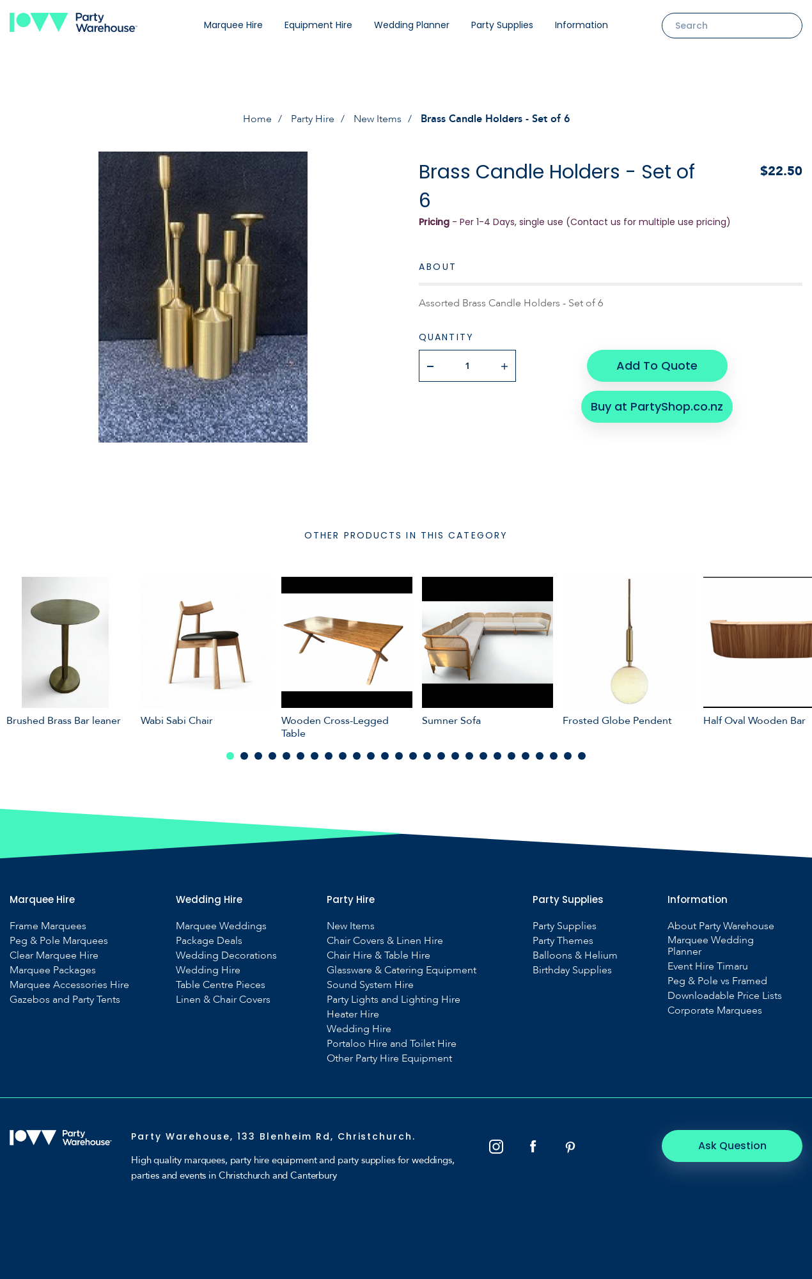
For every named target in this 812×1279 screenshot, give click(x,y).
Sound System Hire (370, 985)
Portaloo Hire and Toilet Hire (392, 1043)
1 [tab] (230, 756)
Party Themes (563, 940)
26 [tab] (582, 756)
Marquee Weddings (221, 926)
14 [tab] (413, 756)
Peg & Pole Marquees (59, 940)
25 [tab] (568, 756)
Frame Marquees (48, 926)
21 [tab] (511, 756)
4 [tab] (272, 756)
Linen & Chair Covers (223, 999)
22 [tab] (525, 756)
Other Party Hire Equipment (389, 1058)
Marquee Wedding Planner (711, 945)
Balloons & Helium (575, 955)
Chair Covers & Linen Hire (385, 940)
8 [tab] (328, 756)
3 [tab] (258, 756)
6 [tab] (300, 756)
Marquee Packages (53, 970)
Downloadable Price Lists (725, 995)
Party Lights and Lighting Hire (393, 999)
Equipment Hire (318, 25)
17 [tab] (455, 756)
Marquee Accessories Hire (69, 985)
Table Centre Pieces (220, 985)
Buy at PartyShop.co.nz (657, 406)
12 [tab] (385, 756)
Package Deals (209, 940)
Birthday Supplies (572, 970)
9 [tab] (343, 756)
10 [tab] (357, 756)
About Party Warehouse (721, 926)
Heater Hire (353, 1014)
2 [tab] (244, 756)
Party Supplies (502, 25)
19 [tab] (483, 756)
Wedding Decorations (226, 955)
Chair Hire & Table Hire (378, 955)
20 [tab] (497, 756)
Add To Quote (657, 365)
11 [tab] (371, 756)
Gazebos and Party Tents (65, 999)
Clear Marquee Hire (54, 955)
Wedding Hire (208, 970)
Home (257, 119)
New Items (378, 119)
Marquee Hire (233, 25)
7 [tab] (314, 756)
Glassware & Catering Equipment (401, 970)
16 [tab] (441, 756)
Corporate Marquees (715, 1010)
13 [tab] (399, 756)
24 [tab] (554, 756)
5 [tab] (286, 756)
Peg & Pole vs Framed (717, 981)
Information (581, 25)
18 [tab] (469, 756)
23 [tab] (539, 756)
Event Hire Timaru (708, 966)
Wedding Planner (411, 25)
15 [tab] (427, 756)
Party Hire (312, 119)
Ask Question (732, 1145)
